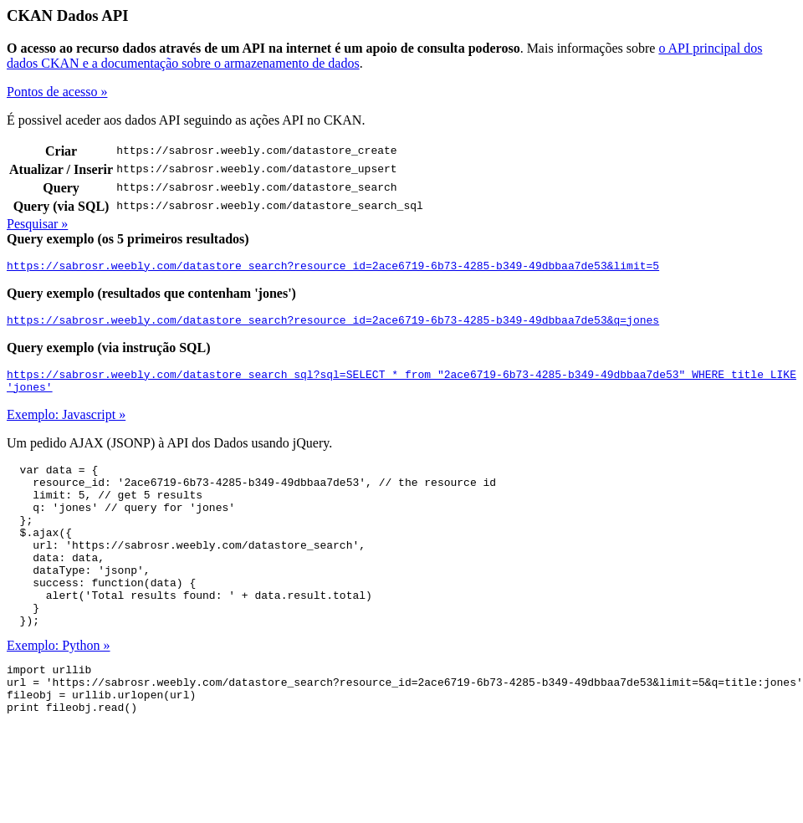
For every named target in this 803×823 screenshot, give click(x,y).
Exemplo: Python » (58, 688)
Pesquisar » (37, 224)
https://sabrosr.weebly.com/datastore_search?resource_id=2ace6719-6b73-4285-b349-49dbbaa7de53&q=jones (333, 324)
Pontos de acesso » (57, 91)
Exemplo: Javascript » (66, 424)
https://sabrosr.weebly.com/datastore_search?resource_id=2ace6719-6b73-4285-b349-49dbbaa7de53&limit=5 (333, 267)
